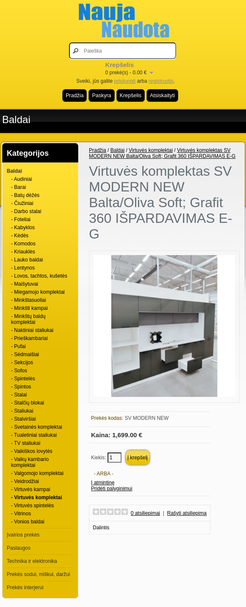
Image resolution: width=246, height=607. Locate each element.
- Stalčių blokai (27, 403)
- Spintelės (23, 379)
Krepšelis (130, 95)
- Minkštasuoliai (28, 300)
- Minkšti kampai (29, 308)
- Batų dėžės (25, 195)
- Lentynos (23, 268)
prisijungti (125, 81)
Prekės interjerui (25, 587)
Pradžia (74, 95)
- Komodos (23, 244)
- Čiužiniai (22, 203)
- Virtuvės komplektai (36, 497)
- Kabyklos (23, 227)
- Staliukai (22, 411)
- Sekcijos (22, 362)
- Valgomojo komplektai (37, 473)
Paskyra (101, 95)
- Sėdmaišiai (25, 354)
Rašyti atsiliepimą (187, 513)
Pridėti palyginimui (111, 489)
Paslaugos (18, 548)
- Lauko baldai (27, 260)
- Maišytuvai (24, 284)
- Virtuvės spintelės (32, 506)
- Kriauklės (23, 252)
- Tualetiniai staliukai (34, 435)
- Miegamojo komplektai (38, 292)
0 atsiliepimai (145, 513)
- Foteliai (20, 219)
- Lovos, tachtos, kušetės (39, 276)
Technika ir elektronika (32, 561)
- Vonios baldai (27, 522)
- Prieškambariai (29, 338)
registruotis (161, 81)
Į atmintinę (102, 483)
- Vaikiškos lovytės (32, 451)
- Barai (18, 187)
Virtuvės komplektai (151, 150)
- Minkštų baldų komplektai (28, 319)
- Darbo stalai (26, 211)
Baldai (16, 119)
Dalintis (101, 528)
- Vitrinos (21, 514)
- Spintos (21, 387)
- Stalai (19, 395)
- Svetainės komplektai (36, 427)
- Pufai (18, 346)
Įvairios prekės (23, 535)
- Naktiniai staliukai (32, 330)
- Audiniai (21, 179)
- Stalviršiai (23, 419)
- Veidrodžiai (25, 481)
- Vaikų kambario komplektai (30, 462)
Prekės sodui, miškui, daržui (38, 574)
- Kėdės (19, 236)
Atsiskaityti (162, 95)
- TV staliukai (25, 443)
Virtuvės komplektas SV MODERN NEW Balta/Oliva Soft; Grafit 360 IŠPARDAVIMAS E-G (162, 153)
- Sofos (19, 371)
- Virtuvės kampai (30, 489)
